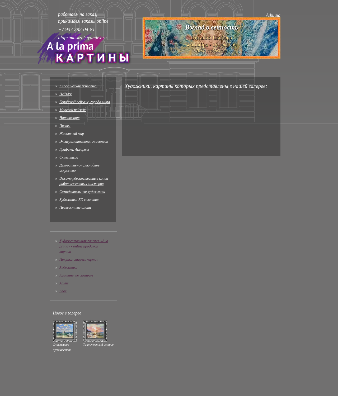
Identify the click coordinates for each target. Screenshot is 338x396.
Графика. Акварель (74, 149)
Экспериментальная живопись (83, 142)
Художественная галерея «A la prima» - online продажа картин (83, 246)
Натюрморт (69, 118)
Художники (68, 267)
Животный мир (71, 134)
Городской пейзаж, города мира (84, 102)
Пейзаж (65, 94)
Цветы (65, 126)
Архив (64, 283)
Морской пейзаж (72, 110)
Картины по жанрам (76, 275)
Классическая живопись (78, 86)
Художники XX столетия (79, 200)
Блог (63, 291)
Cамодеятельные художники (82, 192)
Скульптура (68, 157)
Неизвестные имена (75, 207)
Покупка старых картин (78, 259)
